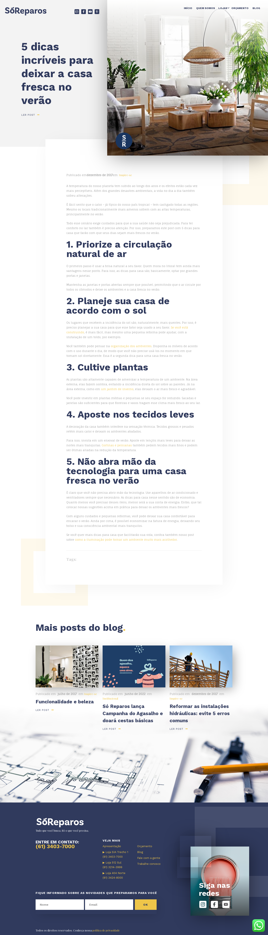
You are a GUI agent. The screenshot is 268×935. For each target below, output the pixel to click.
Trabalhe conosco (149, 863)
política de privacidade (106, 930)
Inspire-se (125, 175)
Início (188, 8)
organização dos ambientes (131, 346)
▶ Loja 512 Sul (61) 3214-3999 (112, 865)
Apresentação (112, 846)
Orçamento (240, 8)
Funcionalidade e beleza (65, 702)
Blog (256, 8)
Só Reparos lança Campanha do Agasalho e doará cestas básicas (133, 713)
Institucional (110, 698)
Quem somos (205, 8)
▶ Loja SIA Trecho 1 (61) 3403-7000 (115, 854)
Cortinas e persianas (117, 445)
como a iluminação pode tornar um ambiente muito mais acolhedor (126, 539)
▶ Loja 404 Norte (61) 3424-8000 (114, 875)
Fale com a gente (148, 858)
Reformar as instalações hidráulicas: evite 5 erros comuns (200, 713)
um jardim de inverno (117, 389)
